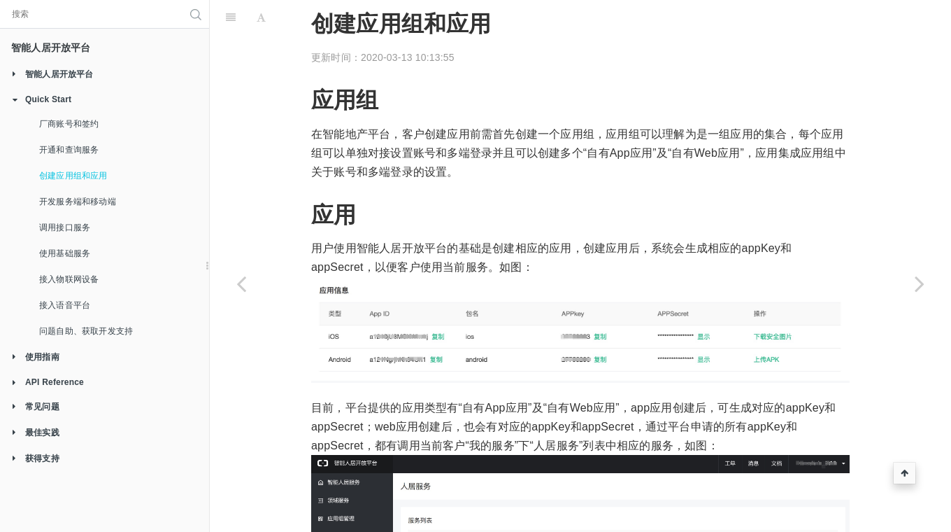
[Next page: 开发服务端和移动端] (919, 283)
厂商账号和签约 (69, 124)
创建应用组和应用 (73, 176)
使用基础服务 (64, 253)
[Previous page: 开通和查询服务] (241, 283)
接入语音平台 (64, 305)
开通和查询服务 (69, 150)
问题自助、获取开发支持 (86, 331)
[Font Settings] (261, 17)
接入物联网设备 (69, 279)
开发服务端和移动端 (77, 201)
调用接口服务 (64, 227)
